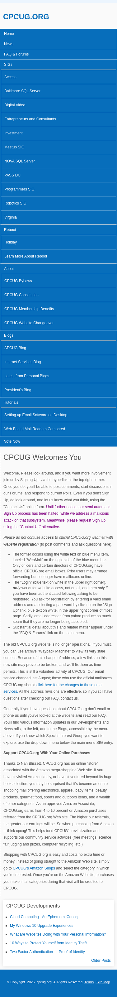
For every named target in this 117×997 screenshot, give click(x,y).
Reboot (10, 230)
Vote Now (12, 441)
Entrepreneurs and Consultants (30, 119)
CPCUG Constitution (21, 295)
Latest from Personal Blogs (26, 376)
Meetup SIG (14, 147)
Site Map (103, 982)
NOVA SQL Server (19, 161)
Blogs (8, 335)
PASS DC (12, 175)
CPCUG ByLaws (18, 281)
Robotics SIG (15, 203)
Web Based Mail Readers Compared (34, 429)
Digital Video (14, 105)
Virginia (10, 217)
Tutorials (11, 402)
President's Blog (17, 390)
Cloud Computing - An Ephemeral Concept (45, 917)
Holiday (10, 242)
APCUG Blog (15, 348)
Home (9, 33)
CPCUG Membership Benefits (29, 309)
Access (10, 77)
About (9, 269)
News (8, 44)
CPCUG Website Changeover (29, 323)
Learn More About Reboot (25, 256)
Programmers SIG (19, 189)
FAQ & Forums (16, 54)
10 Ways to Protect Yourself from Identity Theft (48, 943)
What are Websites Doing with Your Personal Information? (58, 934)
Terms (89, 982)
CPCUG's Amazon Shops (34, 868)
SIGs (8, 64)
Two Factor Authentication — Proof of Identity (47, 952)
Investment (13, 133)
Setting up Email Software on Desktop (35, 415)
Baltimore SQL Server (22, 91)
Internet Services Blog (22, 362)
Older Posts (101, 960)
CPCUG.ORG (26, 16)
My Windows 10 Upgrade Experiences (41, 925)
